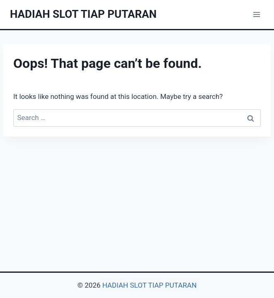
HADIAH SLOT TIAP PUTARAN (149, 285)
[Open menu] (256, 14)
